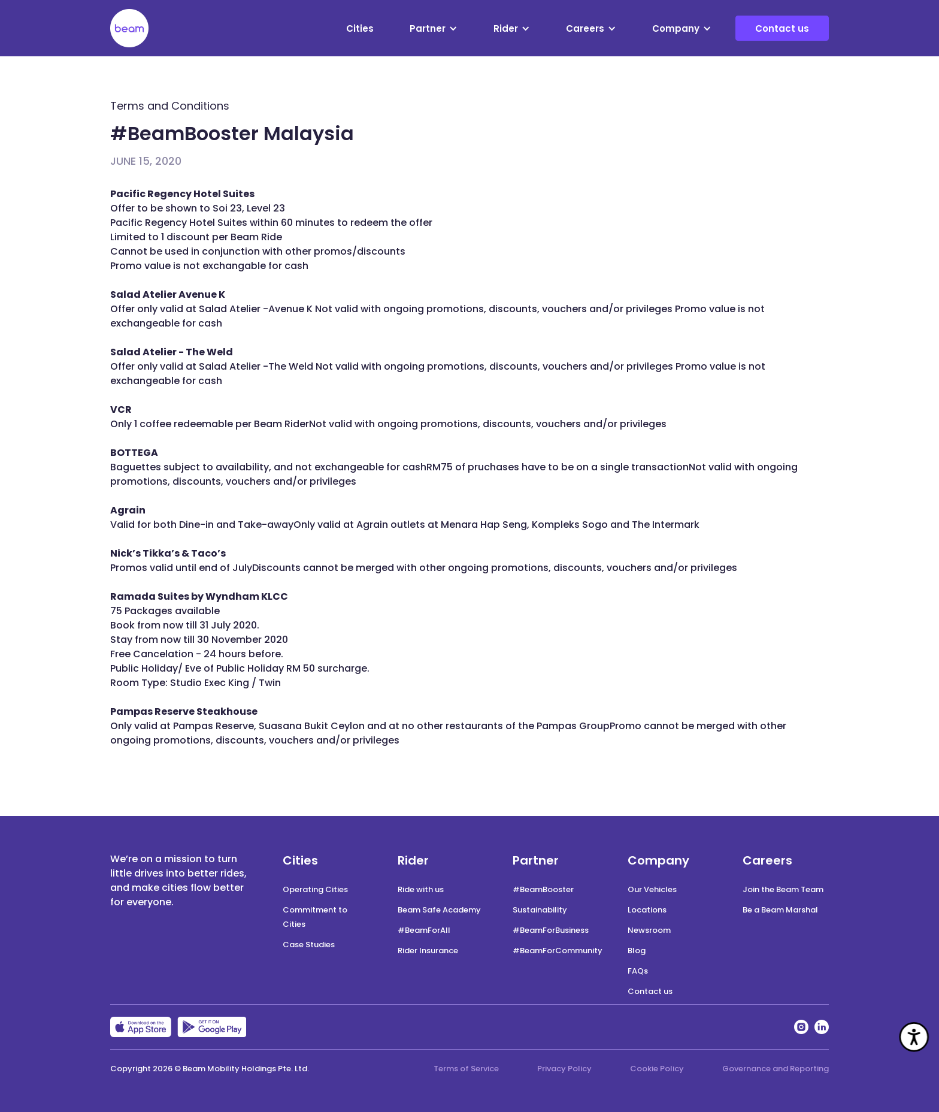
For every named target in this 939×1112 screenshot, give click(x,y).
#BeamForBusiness (551, 930)
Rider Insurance (428, 950)
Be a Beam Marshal (780, 909)
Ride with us (421, 889)
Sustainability (540, 909)
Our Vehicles (652, 889)
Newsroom (649, 930)
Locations (647, 909)
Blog (637, 950)
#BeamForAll (424, 930)
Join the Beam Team (783, 889)
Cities (360, 28)
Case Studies (309, 944)
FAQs (638, 971)
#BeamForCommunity (557, 950)
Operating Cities (315, 889)
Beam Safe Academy (439, 909)
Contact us (782, 28)
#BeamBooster (543, 889)
